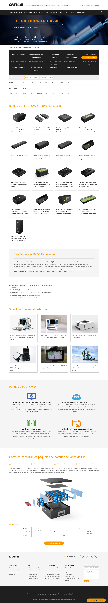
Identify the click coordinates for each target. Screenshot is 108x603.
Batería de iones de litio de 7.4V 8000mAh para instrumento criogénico (87, 157)
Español (96, 5)
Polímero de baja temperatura (53, 574)
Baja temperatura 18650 (52, 567)
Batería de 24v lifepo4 (85, 266)
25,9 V (61, 82)
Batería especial (33, 12)
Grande (62, 93)
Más (46, 309)
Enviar (86, 581)
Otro (68, 82)
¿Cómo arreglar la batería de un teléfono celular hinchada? (26, 297)
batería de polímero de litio (20, 264)
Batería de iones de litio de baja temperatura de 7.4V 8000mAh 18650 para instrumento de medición (41, 211)
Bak (53, 93)
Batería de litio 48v (68, 271)
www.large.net (60, 594)
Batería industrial (43, 12)
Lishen (46, 93)
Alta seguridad (68, 574)
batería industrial (48, 261)
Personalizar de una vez (54, 543)
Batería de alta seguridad (89, 54)
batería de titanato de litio (19, 266)
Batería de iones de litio (18, 54)
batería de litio (29, 261)
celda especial (23, 12)
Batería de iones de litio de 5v (20, 271)
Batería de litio (54, 12)
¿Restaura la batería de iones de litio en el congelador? (25, 295)
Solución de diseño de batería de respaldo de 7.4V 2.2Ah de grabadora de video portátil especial (22, 368)
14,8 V (46, 82)
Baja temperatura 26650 (52, 570)
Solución (62, 12)
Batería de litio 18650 (34, 47)
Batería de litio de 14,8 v (81, 269)
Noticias (73, 12)
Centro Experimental (32, 576)
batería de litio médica (61, 266)
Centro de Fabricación (33, 574)
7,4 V (31, 82)
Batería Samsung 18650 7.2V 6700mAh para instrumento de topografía (64, 129)
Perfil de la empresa (13, 567)
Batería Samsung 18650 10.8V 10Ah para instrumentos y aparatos (19, 157)
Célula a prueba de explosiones (53, 578)
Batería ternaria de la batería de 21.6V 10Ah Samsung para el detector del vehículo (41, 157)
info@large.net (87, 5)
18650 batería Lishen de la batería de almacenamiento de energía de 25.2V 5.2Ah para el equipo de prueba (19, 211)
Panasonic (25, 93)
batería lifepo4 (76, 261)
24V (53, 82)
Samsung (39, 93)
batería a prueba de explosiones (34, 266)
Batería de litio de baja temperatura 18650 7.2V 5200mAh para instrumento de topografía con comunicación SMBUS (87, 130)
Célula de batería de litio (71, 67)
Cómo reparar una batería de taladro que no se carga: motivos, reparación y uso (31, 292)
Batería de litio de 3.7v (43, 269)
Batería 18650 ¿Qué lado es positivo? (20, 290)
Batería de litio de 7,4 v (55, 269)
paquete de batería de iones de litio (47, 264)
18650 (24, 88)
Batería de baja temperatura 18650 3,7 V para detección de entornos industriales (41, 184)
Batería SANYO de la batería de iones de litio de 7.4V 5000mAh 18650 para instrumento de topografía (64, 211)
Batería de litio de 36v (57, 271)
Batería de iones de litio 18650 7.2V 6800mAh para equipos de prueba (41, 129)
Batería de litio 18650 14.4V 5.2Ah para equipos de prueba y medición (19, 184)
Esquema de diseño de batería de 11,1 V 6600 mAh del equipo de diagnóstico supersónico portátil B (22, 337)
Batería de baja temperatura (71, 61)
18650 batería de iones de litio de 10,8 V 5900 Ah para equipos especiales (65, 157)
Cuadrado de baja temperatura (53, 572)
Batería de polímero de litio (36, 61)
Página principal (13, 12)
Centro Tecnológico (32, 572)
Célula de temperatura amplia (53, 576)
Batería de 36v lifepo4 (19, 269)
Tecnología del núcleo (33, 578)
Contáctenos (12, 574)
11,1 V (39, 82)
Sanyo (31, 93)
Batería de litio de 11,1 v (68, 269)
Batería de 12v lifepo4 (73, 266)
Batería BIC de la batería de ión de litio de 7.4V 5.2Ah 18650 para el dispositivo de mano (88, 184)
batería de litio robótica (49, 266)
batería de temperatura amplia (79, 264)
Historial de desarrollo (14, 570)
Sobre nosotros (81, 12)
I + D (67, 12)
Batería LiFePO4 (71, 54)
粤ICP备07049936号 (69, 594)
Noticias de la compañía (14, 572)
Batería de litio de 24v (45, 271)
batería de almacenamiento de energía (62, 261)
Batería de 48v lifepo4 (31, 269)
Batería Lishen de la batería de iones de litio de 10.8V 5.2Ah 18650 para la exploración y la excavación (64, 184)
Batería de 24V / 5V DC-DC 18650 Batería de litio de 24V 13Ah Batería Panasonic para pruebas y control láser (18, 238)
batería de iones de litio (19, 261)
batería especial (38, 261)
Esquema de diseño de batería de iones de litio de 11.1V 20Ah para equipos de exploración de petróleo (84, 368)
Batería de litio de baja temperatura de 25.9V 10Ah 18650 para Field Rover (18, 129)
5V (23, 82)
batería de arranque (71, 57)
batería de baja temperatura (64, 264)
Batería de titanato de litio (18, 67)
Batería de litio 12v (33, 271)
